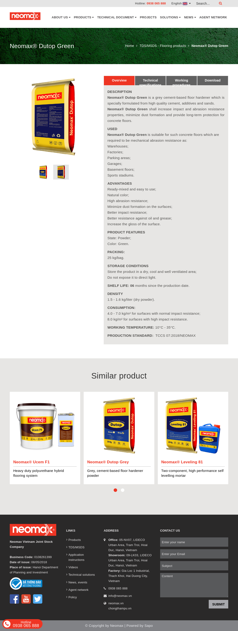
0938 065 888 (156, 3)
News (190, 17)
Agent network (213, 17)
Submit (218, 604)
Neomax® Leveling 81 (182, 462)
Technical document (116, 17)
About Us (61, 17)
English (181, 3)
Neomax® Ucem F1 (31, 462)
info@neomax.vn (120, 596)
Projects (148, 17)
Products (84, 17)
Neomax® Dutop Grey (108, 462)
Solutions (170, 17)
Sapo (149, 626)
